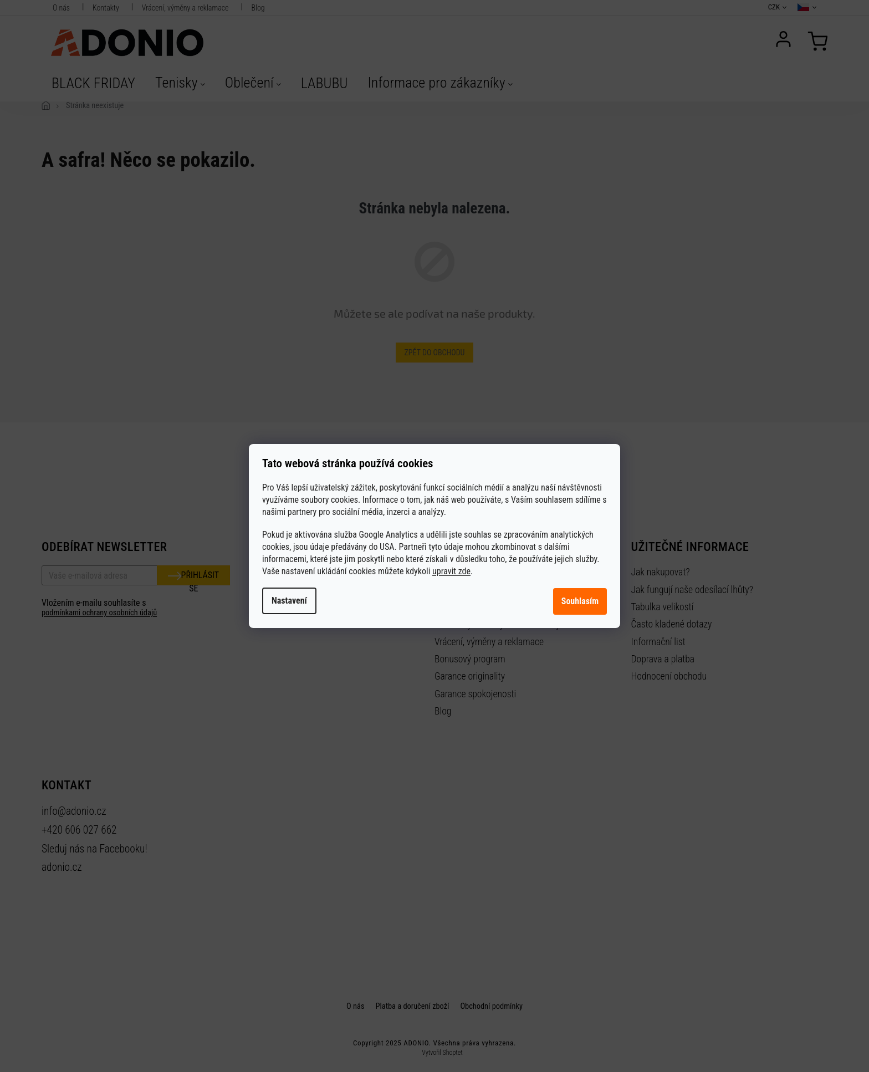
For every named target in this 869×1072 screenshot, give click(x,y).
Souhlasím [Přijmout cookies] (580, 601)
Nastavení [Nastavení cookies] (289, 600)
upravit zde (451, 571)
